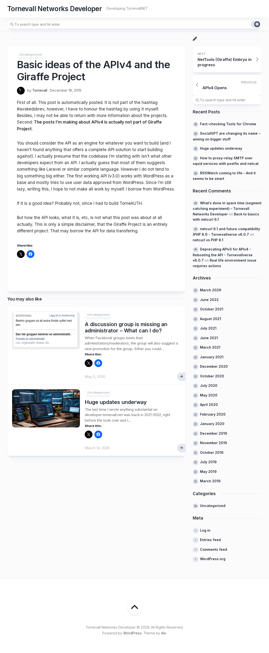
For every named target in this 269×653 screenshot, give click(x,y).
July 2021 (208, 328)
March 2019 (210, 481)
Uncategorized (30, 54)
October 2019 (211, 452)
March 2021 (210, 347)
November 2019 (213, 443)
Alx (163, 633)
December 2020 (214, 366)
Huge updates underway (116, 402)
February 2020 (213, 414)
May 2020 (208, 395)
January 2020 (212, 424)
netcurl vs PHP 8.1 (208, 240)
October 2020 (212, 376)
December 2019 (213, 433)
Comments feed (213, 549)
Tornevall (39, 90)
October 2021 (211, 309)
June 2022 (209, 300)
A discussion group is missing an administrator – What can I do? (126, 327)
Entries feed (210, 540)
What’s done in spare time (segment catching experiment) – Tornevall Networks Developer (227, 208)
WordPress (132, 633)
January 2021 (211, 357)
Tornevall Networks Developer (54, 9)
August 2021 (210, 319)
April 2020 (209, 405)
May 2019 (208, 472)
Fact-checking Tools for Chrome (228, 124)
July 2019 (208, 462)
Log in (205, 530)
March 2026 (210, 290)
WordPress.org (212, 559)
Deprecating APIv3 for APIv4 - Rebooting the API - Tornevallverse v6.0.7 (223, 254)
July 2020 (208, 385)
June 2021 (209, 338)
